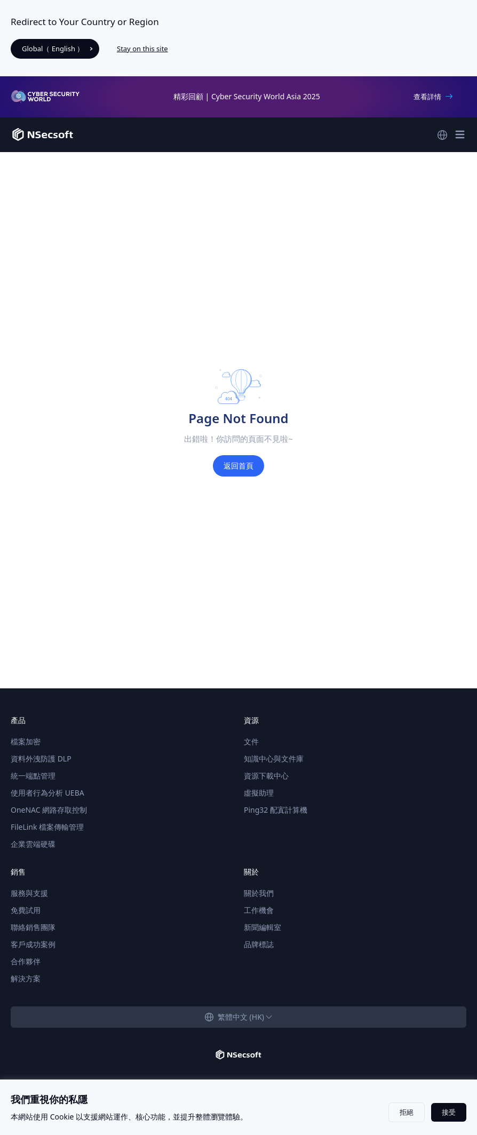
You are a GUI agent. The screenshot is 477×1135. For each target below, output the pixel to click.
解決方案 (26, 978)
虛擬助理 (259, 793)
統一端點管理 (33, 776)
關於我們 (259, 893)
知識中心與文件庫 (274, 758)
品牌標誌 (259, 944)
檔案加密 (26, 741)
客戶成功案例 (33, 944)
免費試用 (26, 910)
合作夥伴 (26, 961)
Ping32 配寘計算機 (275, 810)
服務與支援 (29, 893)
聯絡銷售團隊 (33, 927)
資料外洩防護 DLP (41, 758)
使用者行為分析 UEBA (47, 793)
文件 (251, 741)
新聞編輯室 (262, 927)
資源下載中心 (266, 776)
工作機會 (259, 910)
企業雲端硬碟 (33, 844)
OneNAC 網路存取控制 (49, 810)
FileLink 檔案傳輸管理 (47, 827)
